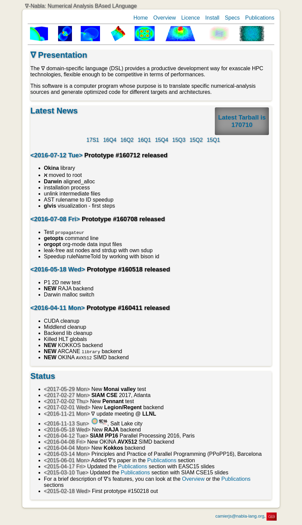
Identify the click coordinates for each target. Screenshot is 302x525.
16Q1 (144, 140)
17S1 (92, 140)
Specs (232, 18)
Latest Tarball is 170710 (242, 121)
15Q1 (213, 140)
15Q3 (178, 140)
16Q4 (109, 140)
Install (212, 18)
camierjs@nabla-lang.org (240, 516)
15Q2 (196, 140)
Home (140, 18)
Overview (164, 18)
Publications (259, 18)
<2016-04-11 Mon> (57, 307)
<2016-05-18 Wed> (57, 269)
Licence (190, 18)
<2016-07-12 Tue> (56, 155)
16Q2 (126, 140)
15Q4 (161, 140)
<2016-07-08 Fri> (55, 218)
